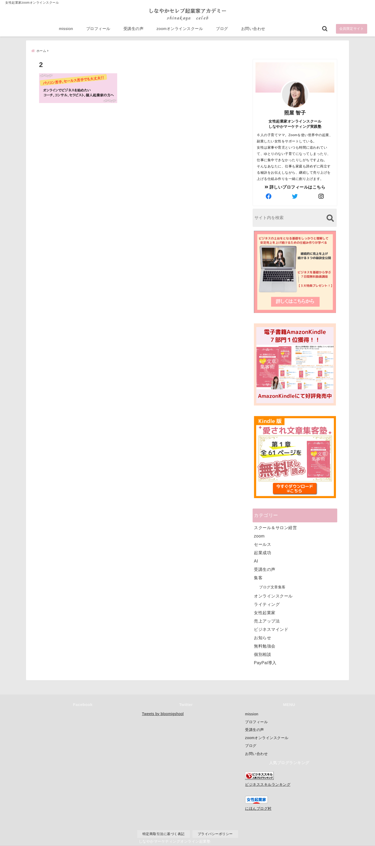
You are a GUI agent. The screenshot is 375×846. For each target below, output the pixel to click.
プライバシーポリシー (215, 834)
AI (256, 560)
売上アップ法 (267, 620)
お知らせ (262, 637)
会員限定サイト (351, 29)
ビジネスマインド (271, 629)
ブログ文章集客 (272, 586)
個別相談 (262, 654)
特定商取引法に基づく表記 (163, 834)
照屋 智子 (295, 112)
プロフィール (98, 29)
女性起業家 (265, 612)
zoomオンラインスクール (180, 29)
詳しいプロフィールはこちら (295, 186)
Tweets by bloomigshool (163, 714)
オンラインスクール (273, 595)
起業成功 (262, 552)
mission (66, 29)
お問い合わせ (253, 29)
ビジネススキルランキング (267, 784)
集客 (258, 577)
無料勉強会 (265, 645)
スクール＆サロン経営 (275, 527)
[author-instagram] (321, 196)
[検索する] (330, 217)
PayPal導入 (265, 662)
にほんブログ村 (258, 808)
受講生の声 (133, 29)
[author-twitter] (295, 196)
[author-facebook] (269, 196)
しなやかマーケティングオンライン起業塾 (175, 841)
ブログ (222, 29)
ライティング (267, 604)
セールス (262, 544)
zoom (259, 535)
